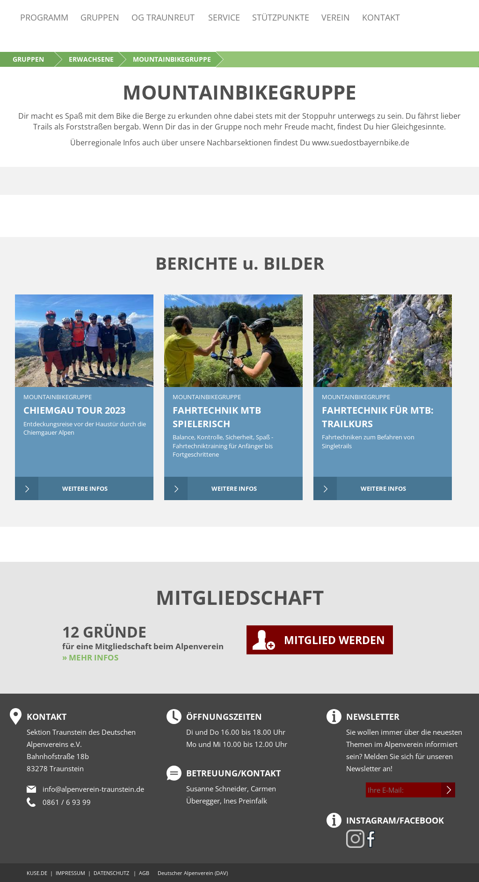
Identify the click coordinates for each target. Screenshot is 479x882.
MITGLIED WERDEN (334, 639)
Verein (335, 17)
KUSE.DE (37, 872)
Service (224, 17)
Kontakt (381, 17)
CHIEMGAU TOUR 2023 (74, 410)
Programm (44, 17)
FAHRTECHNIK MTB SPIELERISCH (217, 417)
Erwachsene (91, 59)
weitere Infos (85, 488)
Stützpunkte (280, 17)
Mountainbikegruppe (57, 397)
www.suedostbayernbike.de (360, 142)
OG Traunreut (163, 17)
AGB (144, 872)
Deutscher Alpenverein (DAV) (193, 872)
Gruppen (99, 17)
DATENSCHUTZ (111, 872)
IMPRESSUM (70, 872)
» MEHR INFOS (90, 657)
